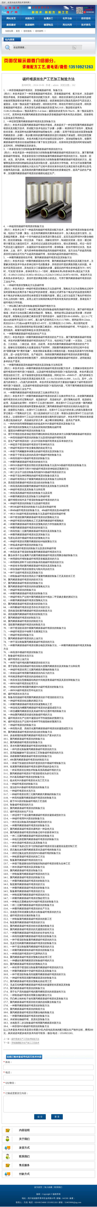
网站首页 (11, 18)
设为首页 (38, 1187)
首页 (18, 31)
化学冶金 (67, 18)
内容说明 (24, 1130)
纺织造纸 (86, 18)
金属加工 (48, 18)
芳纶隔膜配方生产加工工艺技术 (25, 1043)
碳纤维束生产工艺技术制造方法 (25, 1039)
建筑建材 (11, 25)
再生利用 (67, 25)
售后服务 (24, 1165)
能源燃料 (29, 25)
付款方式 (24, 1174)
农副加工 (29, 18)
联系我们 (24, 1156)
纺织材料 (39, 31)
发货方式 (24, 1147)
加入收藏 (48, 1187)
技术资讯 (86, 25)
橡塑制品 (48, 25)
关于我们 (24, 1139)
